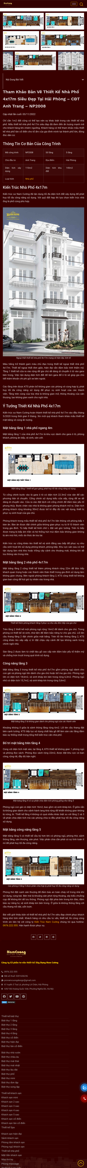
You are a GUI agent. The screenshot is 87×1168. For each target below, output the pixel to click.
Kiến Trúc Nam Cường (46, 921)
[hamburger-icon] (74, 4)
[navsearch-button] (81, 4)
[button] (83, 80)
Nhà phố (29, 179)
